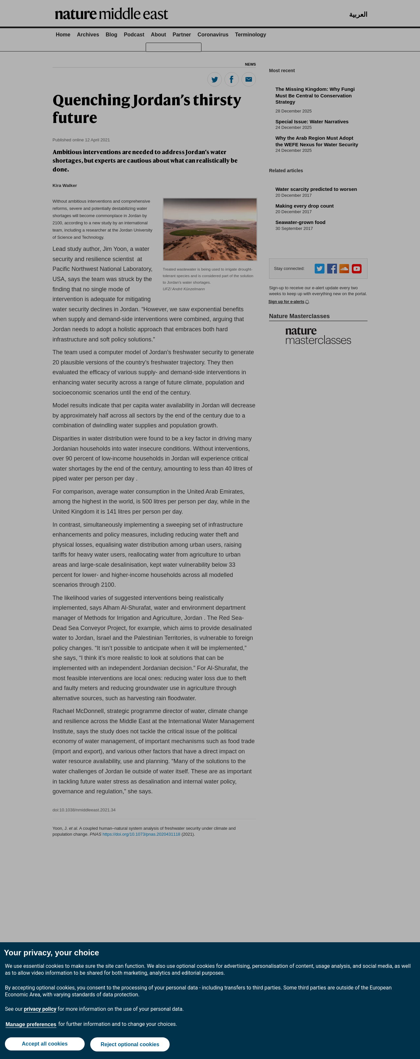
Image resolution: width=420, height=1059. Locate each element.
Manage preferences (31, 1025)
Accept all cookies (44, 1045)
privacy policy (40, 1010)
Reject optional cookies (130, 1045)
